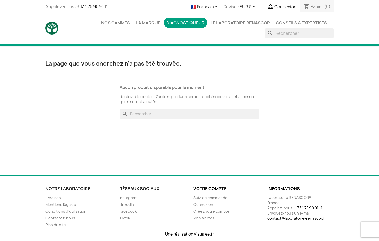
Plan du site (55, 224)
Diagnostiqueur (185, 23)
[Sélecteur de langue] (205, 7)
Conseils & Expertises (301, 23)
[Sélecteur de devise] (248, 7)
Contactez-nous (60, 218)
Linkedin (126, 204)
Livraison (53, 197)
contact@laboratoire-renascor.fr (296, 218)
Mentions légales (60, 204)
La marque (148, 23)
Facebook (128, 211)
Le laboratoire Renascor (240, 23)
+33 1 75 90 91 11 (92, 6)
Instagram (128, 197)
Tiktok (124, 218)
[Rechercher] (299, 33)
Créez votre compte (211, 211)
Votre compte (210, 188)
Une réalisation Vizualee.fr (189, 234)
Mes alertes (203, 218)
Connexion (203, 204)
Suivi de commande (210, 197)
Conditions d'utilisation (65, 211)
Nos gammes (115, 23)
